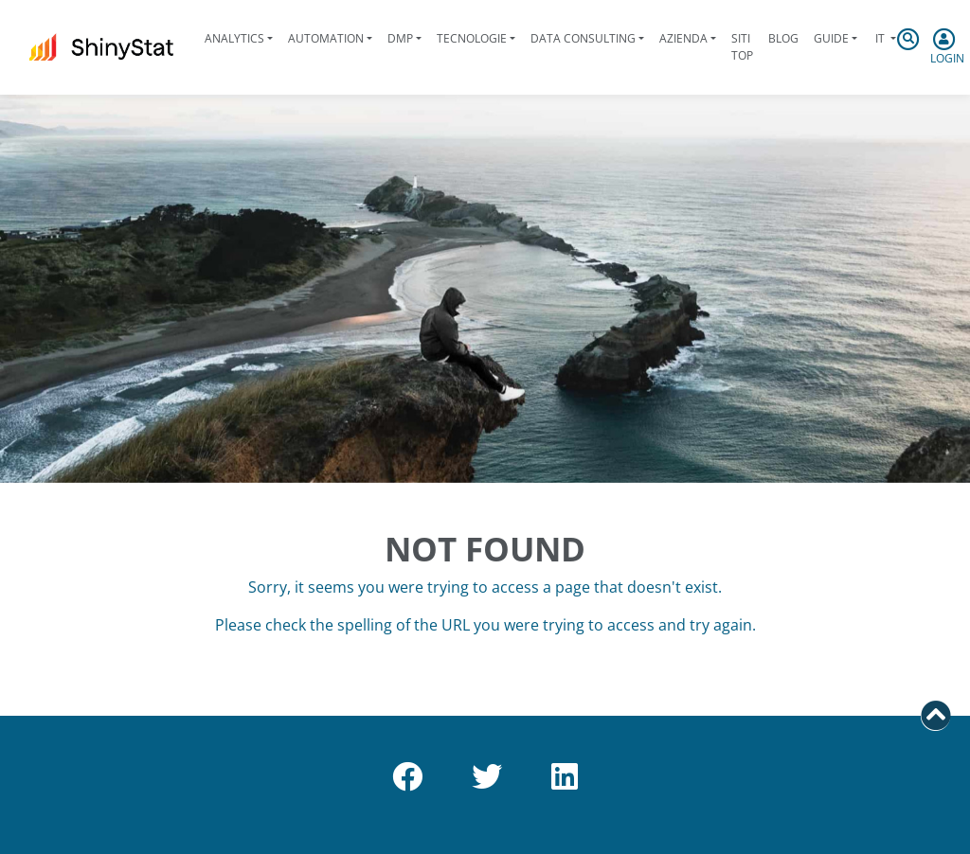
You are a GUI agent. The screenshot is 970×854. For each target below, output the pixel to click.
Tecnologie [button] (472, 38)
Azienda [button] (683, 38)
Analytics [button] (234, 38)
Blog (783, 38)
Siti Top (742, 46)
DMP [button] (400, 38)
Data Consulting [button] (583, 38)
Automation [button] (326, 38)
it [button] (880, 38)
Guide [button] (831, 38)
